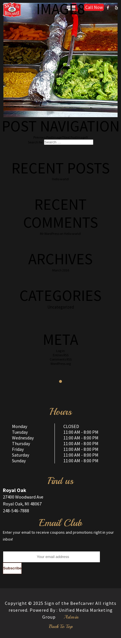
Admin (71, 617)
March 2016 (60, 270)
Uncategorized (60, 307)
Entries (60, 355)
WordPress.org (61, 363)
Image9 (75, 137)
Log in (60, 351)
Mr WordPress (49, 233)
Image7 (48, 137)
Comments (61, 359)
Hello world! (60, 179)
